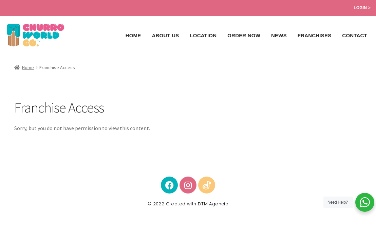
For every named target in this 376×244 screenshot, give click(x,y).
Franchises (315, 35)
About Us (165, 35)
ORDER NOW (243, 35)
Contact (354, 35)
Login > (362, 7)
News (279, 35)
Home (133, 35)
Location (203, 35)
